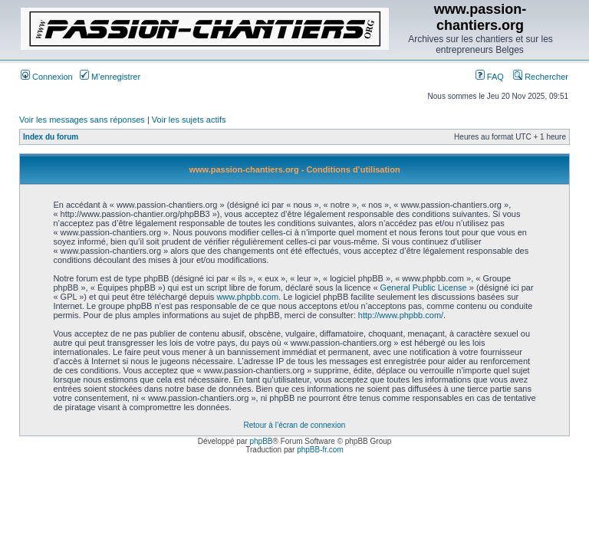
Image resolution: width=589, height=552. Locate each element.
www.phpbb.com (247, 296)
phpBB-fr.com (320, 449)
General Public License (423, 287)
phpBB (260, 441)
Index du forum (50, 137)
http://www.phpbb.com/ (400, 315)
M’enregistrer (110, 76)
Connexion (47, 76)
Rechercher (540, 76)
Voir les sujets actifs (189, 119)
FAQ (489, 76)
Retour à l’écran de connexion (295, 425)
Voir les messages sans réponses (82, 119)
